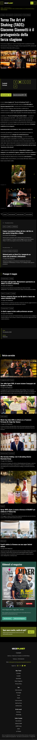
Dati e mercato (18, 690)
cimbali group (14, 226)
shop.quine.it (19, 662)
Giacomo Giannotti (16, 110)
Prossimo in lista (7, 247)
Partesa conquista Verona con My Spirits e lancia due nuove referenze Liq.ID (18, 297)
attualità (9, 226)
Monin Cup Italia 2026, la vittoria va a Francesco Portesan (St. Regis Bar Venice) (16, 421)
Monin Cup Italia (4, 416)
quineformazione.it (26, 662)
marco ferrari (11, 453)
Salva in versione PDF (19, 95)
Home (2, 7)
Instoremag (18, 714)
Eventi (18, 697)
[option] (18, 174)
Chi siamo (18, 673)
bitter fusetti (3, 540)
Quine (18, 728)
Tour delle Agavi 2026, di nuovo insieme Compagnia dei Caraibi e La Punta (18, 384)
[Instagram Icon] (17, 665)
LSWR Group (18, 726)
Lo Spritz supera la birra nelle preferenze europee (17, 311)
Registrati (31, 632)
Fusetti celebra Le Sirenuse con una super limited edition (16, 545)
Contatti (18, 675)
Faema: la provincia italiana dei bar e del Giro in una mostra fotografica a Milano (18, 232)
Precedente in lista (8, 223)
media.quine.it (12, 662)
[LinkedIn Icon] (22, 665)
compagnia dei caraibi (5, 380)
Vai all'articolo (7, 618)
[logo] (8, 3)
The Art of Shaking (26, 14)
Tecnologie (18, 692)
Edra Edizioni (18, 720)
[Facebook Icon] (20, 665)
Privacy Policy (18, 683)
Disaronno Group (4, 453)
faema (4, 226)
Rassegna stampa (5, 278)
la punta (12, 380)
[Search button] (35, 3)
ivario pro (15, 250)
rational (4, 250)
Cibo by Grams (18, 700)
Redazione (13, 235)
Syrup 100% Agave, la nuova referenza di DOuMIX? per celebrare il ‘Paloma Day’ (18, 510)
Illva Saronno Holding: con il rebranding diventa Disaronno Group (16, 457)
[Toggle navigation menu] (2, 3)
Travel (18, 695)
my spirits (8, 293)
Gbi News (18, 712)
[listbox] (18, 174)
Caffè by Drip (18, 705)
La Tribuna (18, 731)
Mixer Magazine (18, 681)
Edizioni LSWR (18, 723)
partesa (3, 293)
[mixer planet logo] (18, 648)
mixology (2, 14)
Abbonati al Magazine (19, 618)
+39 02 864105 (20, 658)
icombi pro (10, 250)
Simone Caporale (5, 106)
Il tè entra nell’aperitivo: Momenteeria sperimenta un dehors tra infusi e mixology (18, 282)
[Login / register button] (31, 3)
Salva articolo (6, 95)
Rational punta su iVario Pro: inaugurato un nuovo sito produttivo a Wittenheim (17, 255)
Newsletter (18, 678)
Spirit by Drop (7, 7)
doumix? (2, 506)
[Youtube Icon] (25, 665)
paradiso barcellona (18, 14)
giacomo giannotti (9, 14)
